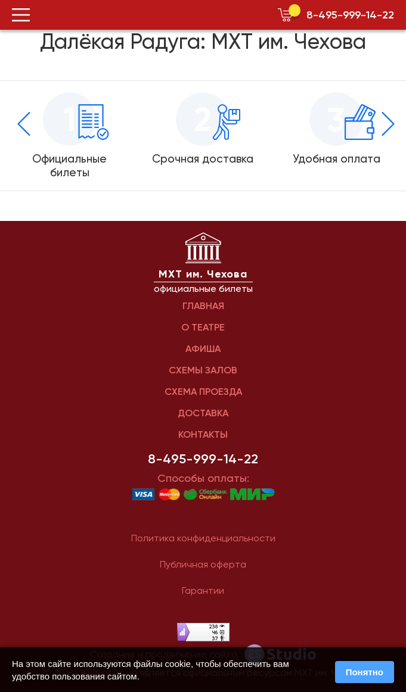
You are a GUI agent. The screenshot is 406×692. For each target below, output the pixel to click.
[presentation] (24, 124)
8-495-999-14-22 (350, 14)
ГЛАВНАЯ (203, 305)
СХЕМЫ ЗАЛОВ (203, 370)
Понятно (364, 672)
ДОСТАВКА (203, 413)
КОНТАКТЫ (203, 434)
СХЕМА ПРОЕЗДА (203, 391)
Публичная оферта (203, 564)
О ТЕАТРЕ (203, 327)
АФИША (203, 348)
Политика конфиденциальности (203, 538)
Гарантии (203, 590)
